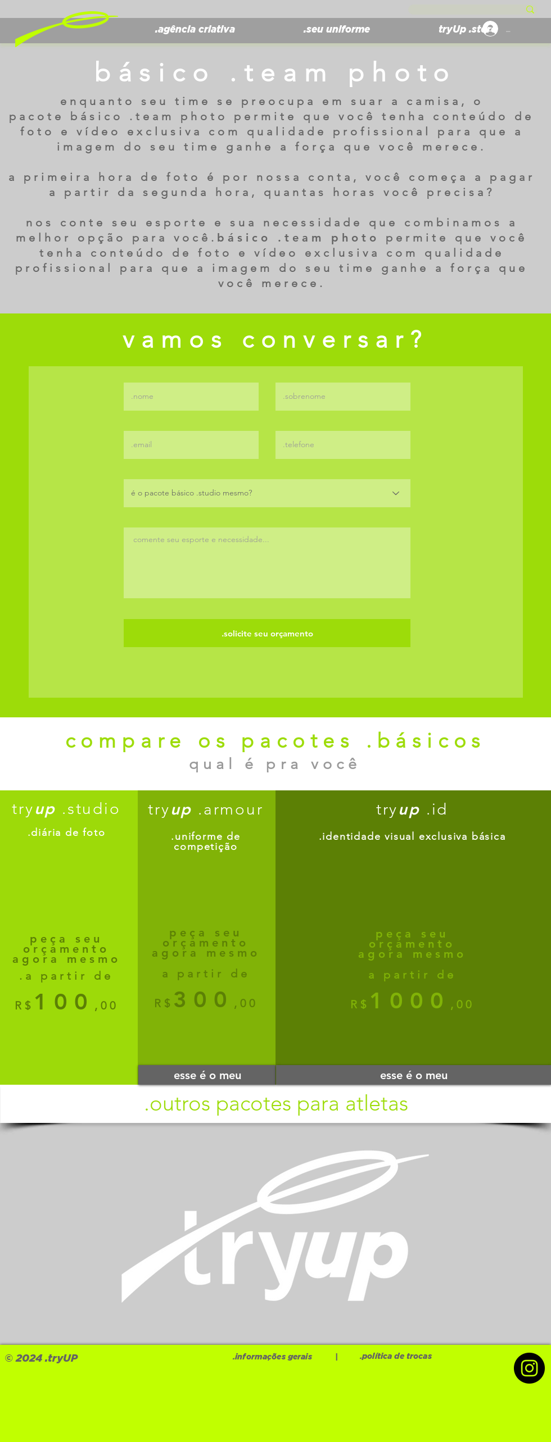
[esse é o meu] (207, 1075)
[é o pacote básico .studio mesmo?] (267, 493)
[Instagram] (529, 1368)
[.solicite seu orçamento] (267, 633)
